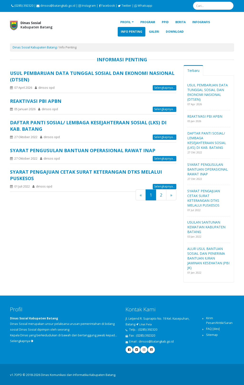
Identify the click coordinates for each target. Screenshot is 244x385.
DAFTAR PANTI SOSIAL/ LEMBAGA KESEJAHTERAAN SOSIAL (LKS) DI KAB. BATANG (206, 140)
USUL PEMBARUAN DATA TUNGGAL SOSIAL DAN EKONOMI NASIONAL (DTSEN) (207, 92)
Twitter (124, 6)
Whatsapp (143, 6)
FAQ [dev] (213, 329)
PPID (165, 22)
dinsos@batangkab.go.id (156, 341)
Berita (180, 22)
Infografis (201, 22)
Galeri (154, 32)
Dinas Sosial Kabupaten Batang (35, 47)
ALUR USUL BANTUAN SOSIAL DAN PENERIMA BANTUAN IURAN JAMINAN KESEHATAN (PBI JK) (208, 258)
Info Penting (131, 32)
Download (175, 32)
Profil (125, 22)
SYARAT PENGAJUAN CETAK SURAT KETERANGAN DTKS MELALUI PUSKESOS (203, 198)
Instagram (87, 6)
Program (147, 22)
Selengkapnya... (164, 88)
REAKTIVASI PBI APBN (35, 101)
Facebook (107, 6)
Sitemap (212, 335)
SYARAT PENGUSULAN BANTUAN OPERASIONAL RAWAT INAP (82, 150)
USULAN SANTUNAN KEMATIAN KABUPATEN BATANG (206, 227)
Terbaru (193, 70)
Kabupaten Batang (36, 25)
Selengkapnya (21, 341)
